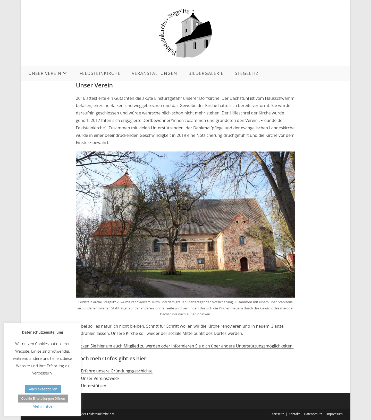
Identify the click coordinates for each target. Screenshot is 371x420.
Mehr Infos (42, 406)
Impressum (334, 414)
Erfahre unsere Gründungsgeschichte (117, 371)
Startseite (277, 414)
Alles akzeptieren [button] (43, 389)
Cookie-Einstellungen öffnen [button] (43, 398)
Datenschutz (313, 414)
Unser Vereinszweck (100, 378)
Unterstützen (93, 386)
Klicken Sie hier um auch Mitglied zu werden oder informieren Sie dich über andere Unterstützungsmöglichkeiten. (184, 346)
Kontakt (294, 414)
